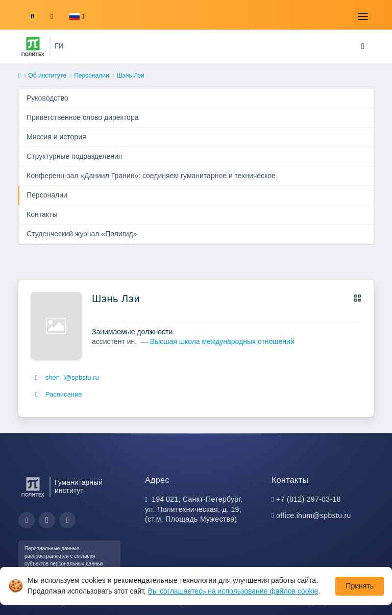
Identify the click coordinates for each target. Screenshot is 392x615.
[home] (19, 76)
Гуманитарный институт (79, 486)
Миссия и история (56, 137)
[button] (76, 16)
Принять (360, 586)
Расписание (63, 394)
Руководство (47, 98)
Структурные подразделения (74, 156)
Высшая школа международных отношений (222, 341)
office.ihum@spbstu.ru (313, 515)
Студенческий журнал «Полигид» (82, 234)
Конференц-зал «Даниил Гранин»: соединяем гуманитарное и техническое (151, 175)
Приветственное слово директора (82, 117)
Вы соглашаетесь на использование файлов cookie (233, 591)
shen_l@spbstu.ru (72, 377)
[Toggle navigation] (363, 16)
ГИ (59, 46)
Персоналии (91, 75)
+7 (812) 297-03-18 (308, 499)
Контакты (42, 214)
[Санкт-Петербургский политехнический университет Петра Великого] (32, 46)
